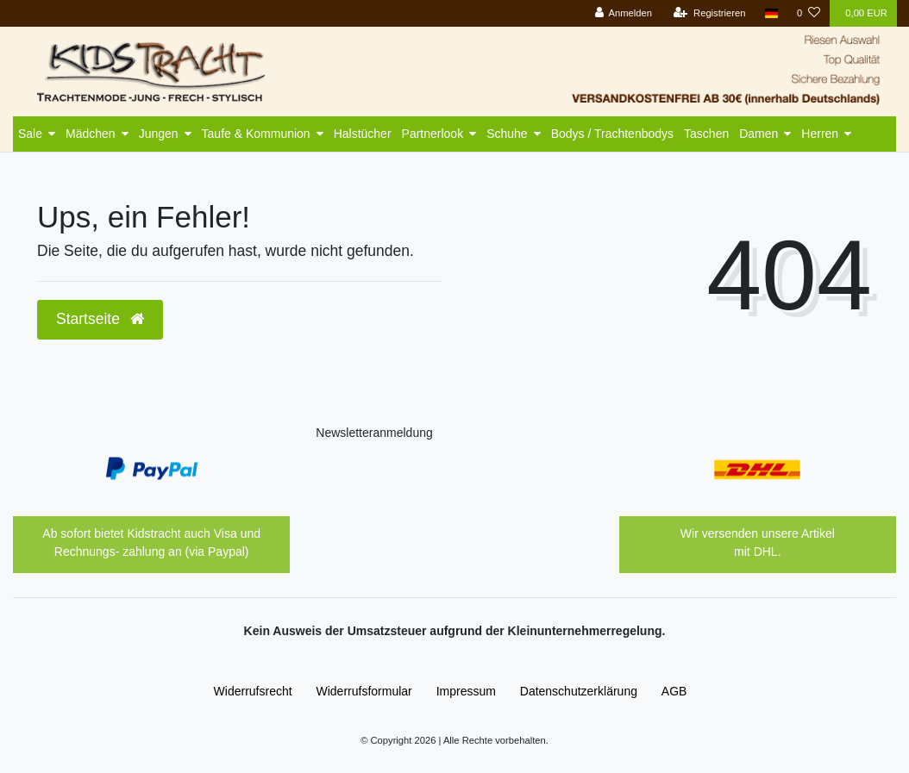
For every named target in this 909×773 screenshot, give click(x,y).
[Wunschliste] (808, 13)
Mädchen (91, 133)
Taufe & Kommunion (256, 133)
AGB (674, 691)
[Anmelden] (623, 13)
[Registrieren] (709, 13)
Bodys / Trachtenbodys (612, 133)
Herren (819, 133)
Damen (758, 133)
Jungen (159, 133)
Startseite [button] (100, 318)
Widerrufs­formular (364, 691)
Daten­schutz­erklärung (578, 691)
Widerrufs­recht (253, 691)
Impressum (466, 691)
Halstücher (363, 133)
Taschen (706, 133)
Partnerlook (433, 133)
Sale (30, 133)
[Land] (771, 13)
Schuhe (506, 133)
